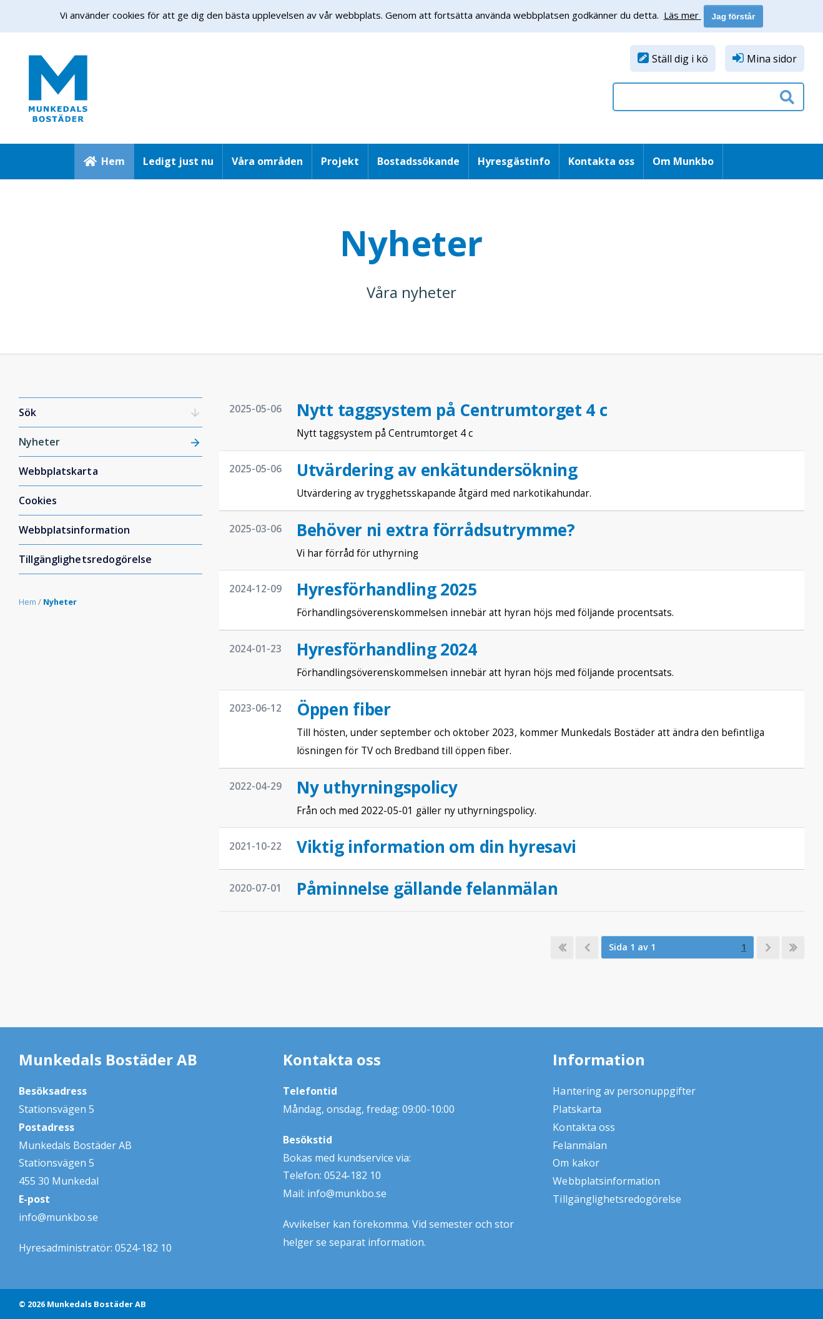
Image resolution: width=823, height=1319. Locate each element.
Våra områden (267, 161)
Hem (113, 161)
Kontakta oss (601, 161)
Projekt (340, 161)
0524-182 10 (143, 1248)
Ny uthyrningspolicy (377, 787)
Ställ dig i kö (680, 59)
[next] (768, 947)
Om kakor (576, 1163)
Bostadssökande (418, 161)
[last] (793, 947)
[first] (562, 947)
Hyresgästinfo (514, 161)
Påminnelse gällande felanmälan (427, 888)
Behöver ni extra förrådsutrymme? (436, 530)
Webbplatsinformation (74, 530)
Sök (27, 412)
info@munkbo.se (58, 1217)
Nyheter (39, 442)
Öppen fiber (344, 709)
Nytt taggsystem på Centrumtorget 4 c (452, 410)
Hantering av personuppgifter (624, 1091)
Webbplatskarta (58, 471)
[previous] (587, 947)
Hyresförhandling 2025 (387, 589)
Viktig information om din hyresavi (436, 846)
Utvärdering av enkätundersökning (437, 470)
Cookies (38, 500)
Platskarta (577, 1109)
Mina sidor (772, 59)
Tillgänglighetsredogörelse (85, 559)
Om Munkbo (683, 161)
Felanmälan (579, 1145)
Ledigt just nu (178, 161)
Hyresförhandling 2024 (387, 649)
